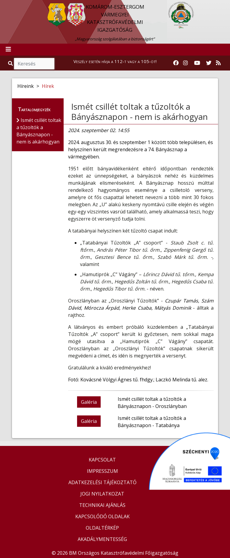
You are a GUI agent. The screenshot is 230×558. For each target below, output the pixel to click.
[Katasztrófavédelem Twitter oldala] (209, 63)
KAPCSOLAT (102, 459)
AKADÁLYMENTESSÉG (102, 539)
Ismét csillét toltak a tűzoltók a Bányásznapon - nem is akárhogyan (139, 111)
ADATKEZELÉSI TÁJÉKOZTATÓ (102, 482)
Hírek (48, 86)
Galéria (89, 402)
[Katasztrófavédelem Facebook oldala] (176, 63)
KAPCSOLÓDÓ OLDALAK (102, 516)
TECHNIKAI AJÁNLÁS (102, 505)
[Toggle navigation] (8, 50)
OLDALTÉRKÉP (102, 528)
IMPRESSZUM (102, 471)
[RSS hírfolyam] (218, 63)
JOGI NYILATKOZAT (102, 493)
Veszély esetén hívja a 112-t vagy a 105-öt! (115, 61)
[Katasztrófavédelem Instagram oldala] (185, 63)
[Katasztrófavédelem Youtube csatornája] (197, 63)
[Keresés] (34, 63)
